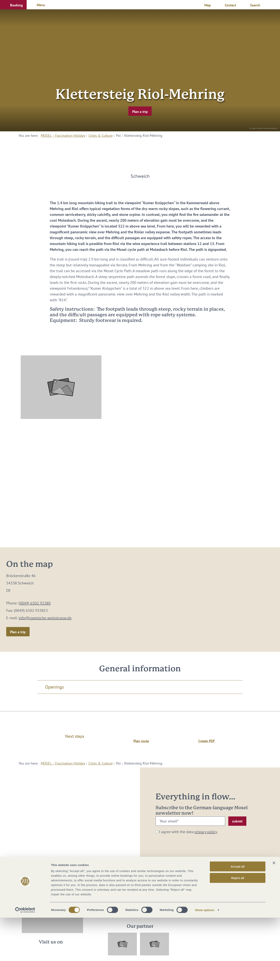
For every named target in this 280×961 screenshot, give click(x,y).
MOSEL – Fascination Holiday (63, 135)
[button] (13, 4)
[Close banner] (274, 906)
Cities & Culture (100, 135)
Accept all (238, 909)
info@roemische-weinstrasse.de (45, 617)
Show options (204, 953)
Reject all (237, 921)
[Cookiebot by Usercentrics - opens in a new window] (25, 953)
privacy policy (205, 831)
